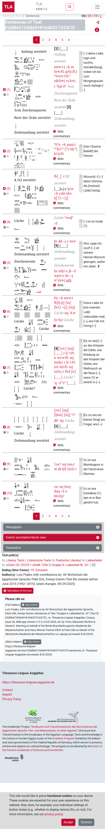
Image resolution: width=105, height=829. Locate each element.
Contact (7, 690)
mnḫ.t (58, 362)
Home (7, 16)
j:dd (62, 193)
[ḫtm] (58, 414)
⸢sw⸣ (57, 464)
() (6, 89)
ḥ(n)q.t (59, 496)
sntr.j (58, 371)
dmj (57, 491)
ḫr (55, 241)
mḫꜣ (61, 271)
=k (68, 67)
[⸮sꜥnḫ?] (71, 149)
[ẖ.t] (57, 307)
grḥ (68, 280)
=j (64, 241)
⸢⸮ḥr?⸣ (59, 149)
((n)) (70, 469)
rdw (69, 193)
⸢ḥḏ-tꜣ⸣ (61, 86)
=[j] (65, 198)
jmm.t (71, 144)
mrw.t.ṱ (59, 67)
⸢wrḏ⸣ (69, 217)
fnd (67, 371)
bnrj (67, 486)
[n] (73, 371)
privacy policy (53, 814)
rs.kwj (70, 80)
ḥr (55, 271)
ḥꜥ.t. (70, 353)
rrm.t (71, 464)
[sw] (62, 348)
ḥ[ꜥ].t (57, 198)
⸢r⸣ (64, 383)
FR (96, 16)
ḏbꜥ (56, 420)
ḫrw (70, 189)
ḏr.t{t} (62, 469)
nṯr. (63, 367)
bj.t (60, 319)
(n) (56, 367)
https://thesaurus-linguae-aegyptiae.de (28, 682)
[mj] (72, 307)
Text (18, 16)
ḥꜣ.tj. (59, 153)
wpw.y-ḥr (61, 275)
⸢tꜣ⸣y (57, 144)
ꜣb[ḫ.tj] (59, 302)
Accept (68, 822)
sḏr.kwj (59, 80)
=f (55, 223)
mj (67, 313)
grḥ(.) (71, 71)
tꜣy (56, 298)
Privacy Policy (11, 699)
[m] (68, 302)
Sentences (33, 16)
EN (84, 16)
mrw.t (68, 298)
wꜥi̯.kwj (59, 280)
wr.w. (63, 357)
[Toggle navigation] (97, 7)
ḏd (60, 241)
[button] (98, 22)
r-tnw (71, 241)
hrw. (59, 71)
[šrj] (67, 414)
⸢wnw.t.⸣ (62, 76)
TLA (8, 7)
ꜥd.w (72, 313)
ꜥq (55, 383)
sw (56, 486)
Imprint (7, 694)
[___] (58, 353)
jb (70, 271)
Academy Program (63, 738)
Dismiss (86, 822)
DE (90, 16)
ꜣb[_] (57, 176)
